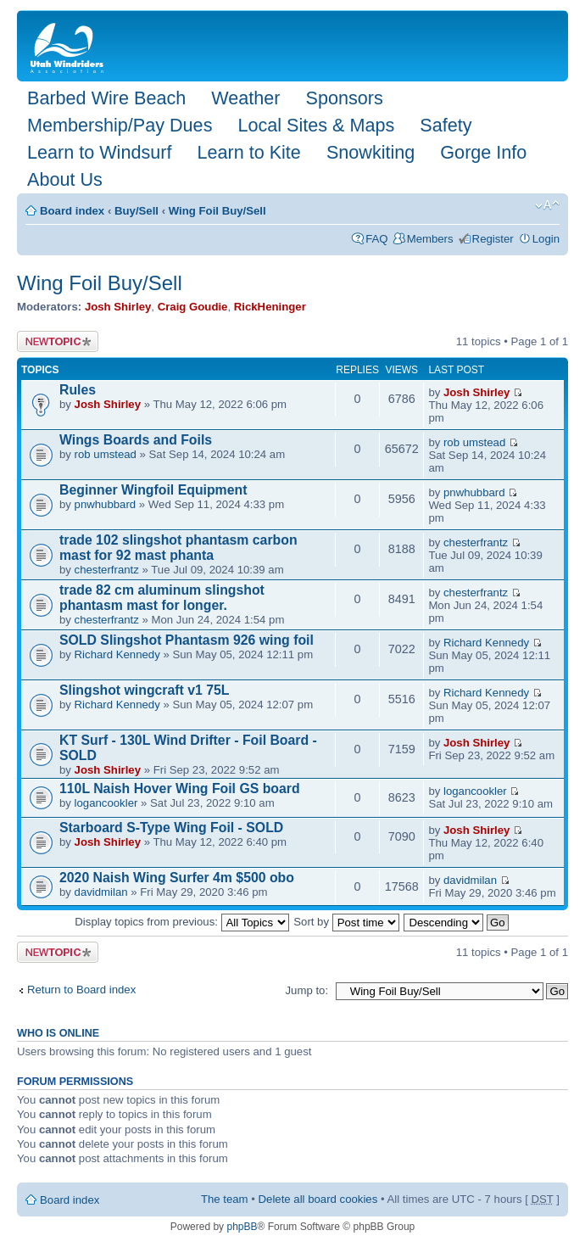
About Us (65, 179)
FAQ (376, 238)
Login (546, 238)
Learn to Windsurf (99, 152)
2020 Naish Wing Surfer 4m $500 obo (176, 877)
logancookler (106, 803)
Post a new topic (57, 341)
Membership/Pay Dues (119, 125)
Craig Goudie (193, 306)
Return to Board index (81, 989)
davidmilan (101, 892)
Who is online (58, 1033)
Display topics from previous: (181, 921)
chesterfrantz (107, 569)
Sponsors (343, 98)
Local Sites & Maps (315, 125)
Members (430, 238)
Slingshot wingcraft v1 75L (144, 690)
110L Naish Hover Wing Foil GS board (179, 788)
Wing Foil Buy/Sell (217, 210)
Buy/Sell (136, 210)
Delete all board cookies (318, 1199)
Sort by (345, 921)
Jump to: (306, 990)
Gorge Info (483, 152)
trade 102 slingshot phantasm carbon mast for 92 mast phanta (178, 547)
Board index (72, 210)
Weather (245, 98)
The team (224, 1199)
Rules (77, 390)
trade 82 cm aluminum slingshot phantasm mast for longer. (162, 597)
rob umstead (105, 454)
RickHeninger (270, 306)
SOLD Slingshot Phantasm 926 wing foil (186, 640)
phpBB (241, 1227)
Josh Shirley (118, 306)
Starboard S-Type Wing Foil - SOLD (171, 827)
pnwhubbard (105, 504)
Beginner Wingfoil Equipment (153, 490)
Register (493, 238)
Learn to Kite (248, 152)
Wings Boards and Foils (135, 440)
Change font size (547, 205)
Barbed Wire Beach (106, 98)
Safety (445, 125)
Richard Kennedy (117, 654)
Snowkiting (370, 152)
